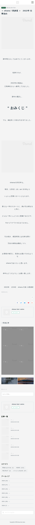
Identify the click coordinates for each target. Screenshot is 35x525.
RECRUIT (6, 470)
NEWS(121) (4, 292)
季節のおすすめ (8, 467)
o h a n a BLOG (19, 470)
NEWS (3, 7)
